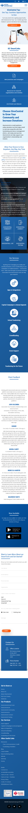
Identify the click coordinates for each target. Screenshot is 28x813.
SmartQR (14, 603)
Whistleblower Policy (6, 784)
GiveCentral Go (5, 712)
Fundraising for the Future (8, 735)
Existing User (16, 612)
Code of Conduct (6, 782)
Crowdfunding (5, 733)
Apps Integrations (6, 728)
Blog (2, 749)
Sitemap (3, 758)
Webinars (3, 699)
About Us (3, 691)
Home (2, 689)
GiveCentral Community (8, 710)
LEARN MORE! (14, 25)
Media (2, 767)
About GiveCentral (6, 694)
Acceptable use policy (7, 772)
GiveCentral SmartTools (7, 705)
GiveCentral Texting (6, 717)
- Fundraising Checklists (8, 746)
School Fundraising (6, 731)
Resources (4, 742)
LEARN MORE (14, 65)
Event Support (5, 723)
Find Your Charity (5, 696)
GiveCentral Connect (7, 715)
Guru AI (14, 599)
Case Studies (5, 751)
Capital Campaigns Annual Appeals (11, 726)
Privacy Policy (4, 779)
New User (5, 612)
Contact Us (4, 770)
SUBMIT (6, 631)
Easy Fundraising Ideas (7, 754)
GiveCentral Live (5, 707)
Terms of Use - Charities (8, 777)
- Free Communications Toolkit (10, 744)
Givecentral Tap (14, 601)
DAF (14, 597)
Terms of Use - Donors (7, 774)
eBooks (3, 756)
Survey (3, 761)
